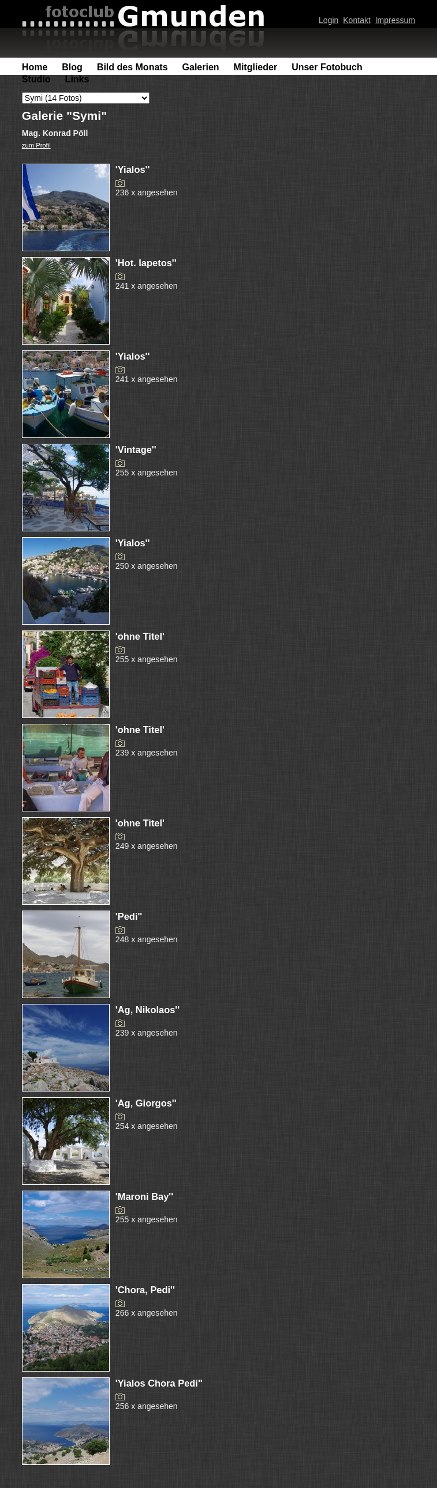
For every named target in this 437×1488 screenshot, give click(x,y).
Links (77, 79)
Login (328, 20)
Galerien (200, 67)
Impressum (395, 20)
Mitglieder (256, 67)
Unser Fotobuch (327, 67)
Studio (36, 79)
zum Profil (36, 145)
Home (34, 67)
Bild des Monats (132, 67)
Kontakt (357, 20)
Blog (72, 67)
